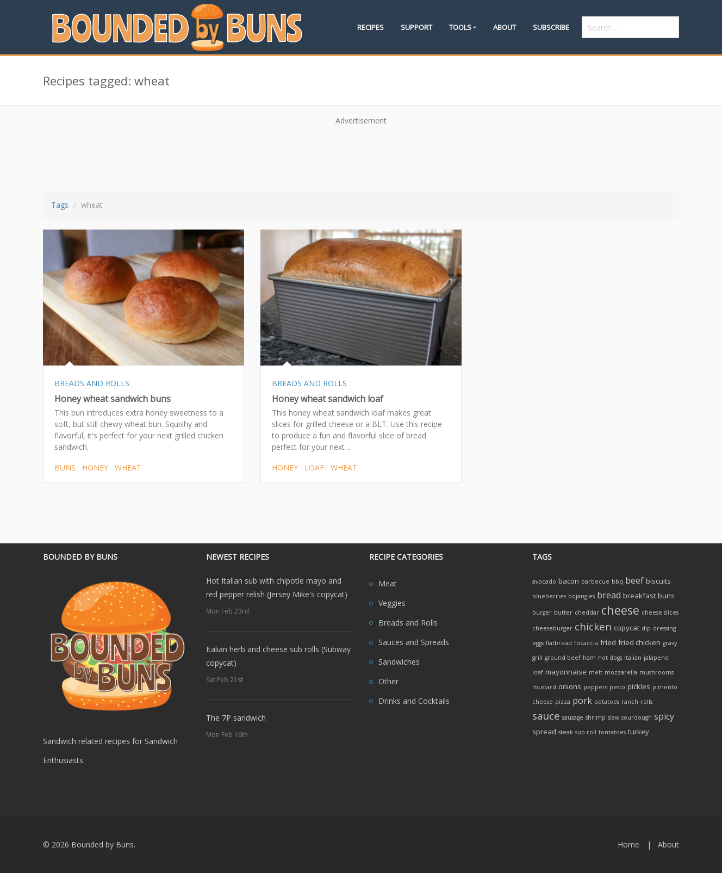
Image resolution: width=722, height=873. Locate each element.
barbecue (595, 581)
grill (537, 657)
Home (628, 844)
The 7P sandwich (236, 718)
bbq (617, 581)
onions (569, 686)
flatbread (559, 643)
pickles (638, 686)
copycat (626, 628)
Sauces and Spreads (413, 642)
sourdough (636, 717)
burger (542, 612)
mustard (544, 687)
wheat (128, 467)
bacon (568, 581)
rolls (646, 701)
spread (544, 731)
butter (563, 612)
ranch (629, 701)
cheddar (587, 612)
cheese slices (660, 612)
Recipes (370, 27)
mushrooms (656, 672)
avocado (544, 581)
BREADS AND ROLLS (91, 383)
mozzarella (621, 672)
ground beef (563, 657)
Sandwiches (399, 662)
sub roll (585, 732)
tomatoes (612, 732)
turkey (638, 731)
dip (646, 628)
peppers (595, 687)
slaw (613, 717)
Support (416, 27)
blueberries (549, 596)
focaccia (586, 643)
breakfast (639, 595)
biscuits (658, 581)
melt (595, 672)
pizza (562, 701)
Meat (387, 583)
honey (95, 467)
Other (388, 681)
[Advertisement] (361, 154)
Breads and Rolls (408, 622)
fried (608, 642)
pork (582, 701)
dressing (664, 628)
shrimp (596, 717)
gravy (670, 643)
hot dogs (610, 657)
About (504, 27)
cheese (620, 610)
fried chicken (639, 642)
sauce (546, 715)
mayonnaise (566, 672)
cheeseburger (552, 628)
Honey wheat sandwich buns (112, 399)
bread (609, 595)
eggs (538, 643)
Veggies (392, 603)
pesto (617, 687)
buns (65, 467)
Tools (460, 27)
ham (589, 657)
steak (565, 732)
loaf (314, 467)
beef (634, 580)
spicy (664, 716)
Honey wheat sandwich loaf (327, 399)
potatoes (606, 701)
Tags (60, 205)
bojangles (581, 596)
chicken (593, 626)
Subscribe (551, 27)
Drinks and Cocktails (414, 701)
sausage (572, 717)
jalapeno (656, 657)
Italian (633, 657)
